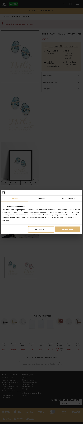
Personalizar (41, 229)
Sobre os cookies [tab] (68, 198)
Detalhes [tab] (41, 198)
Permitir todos (67, 229)
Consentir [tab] (14, 198)
